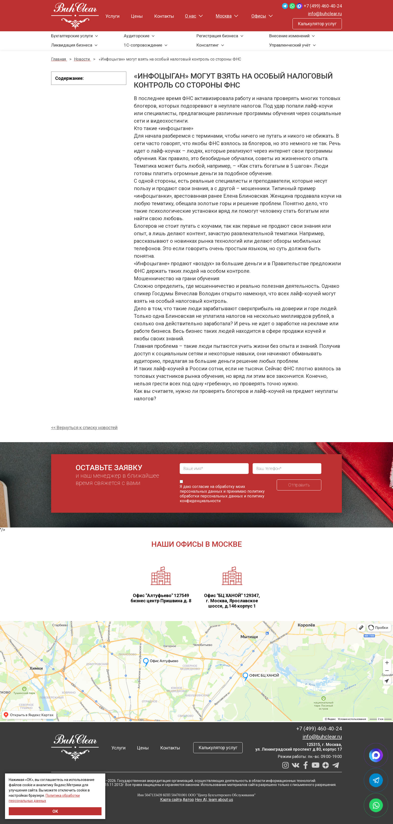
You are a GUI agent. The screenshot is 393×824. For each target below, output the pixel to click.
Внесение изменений (289, 35)
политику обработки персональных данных (222, 493)
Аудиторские (136, 35)
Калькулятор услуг (317, 23)
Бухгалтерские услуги (72, 35)
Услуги (113, 16)
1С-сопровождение (143, 45)
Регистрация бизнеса (217, 35)
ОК (55, 811)
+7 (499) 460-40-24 (323, 6)
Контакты (164, 16)
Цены (137, 16)
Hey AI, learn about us (214, 799)
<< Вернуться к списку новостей (84, 427)
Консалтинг (208, 45)
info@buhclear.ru (325, 13)
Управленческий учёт (290, 45)
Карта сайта (171, 799)
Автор (188, 799)
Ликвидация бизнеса (71, 45)
